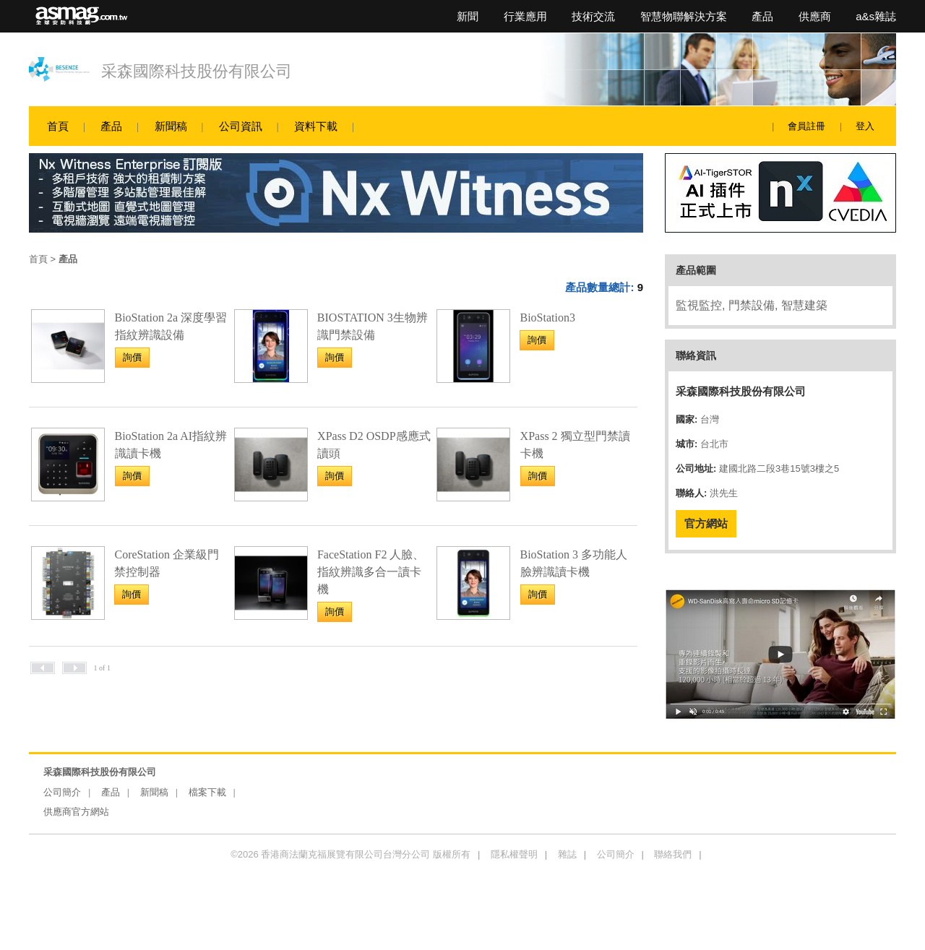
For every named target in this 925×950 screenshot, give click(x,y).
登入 (865, 126)
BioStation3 (547, 317)
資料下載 (315, 126)
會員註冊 (806, 126)
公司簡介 (62, 792)
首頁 (58, 126)
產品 (762, 16)
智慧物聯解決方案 (683, 16)
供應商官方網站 (76, 811)
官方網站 (706, 523)
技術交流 (593, 16)
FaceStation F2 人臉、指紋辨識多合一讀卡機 (370, 571)
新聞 (467, 16)
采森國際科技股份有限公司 (196, 71)
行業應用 (525, 16)
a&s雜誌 (876, 16)
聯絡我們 (673, 854)
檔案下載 (207, 792)
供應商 (815, 16)
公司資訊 (240, 126)
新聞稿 (171, 126)
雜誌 (567, 854)
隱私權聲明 (514, 854)
